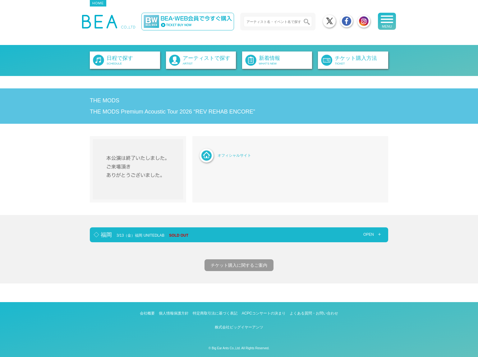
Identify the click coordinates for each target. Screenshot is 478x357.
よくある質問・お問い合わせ (314, 313)
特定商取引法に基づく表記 (215, 313)
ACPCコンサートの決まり (264, 313)
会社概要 (147, 313)
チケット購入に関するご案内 (239, 265)
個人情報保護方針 (174, 313)
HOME (98, 3)
